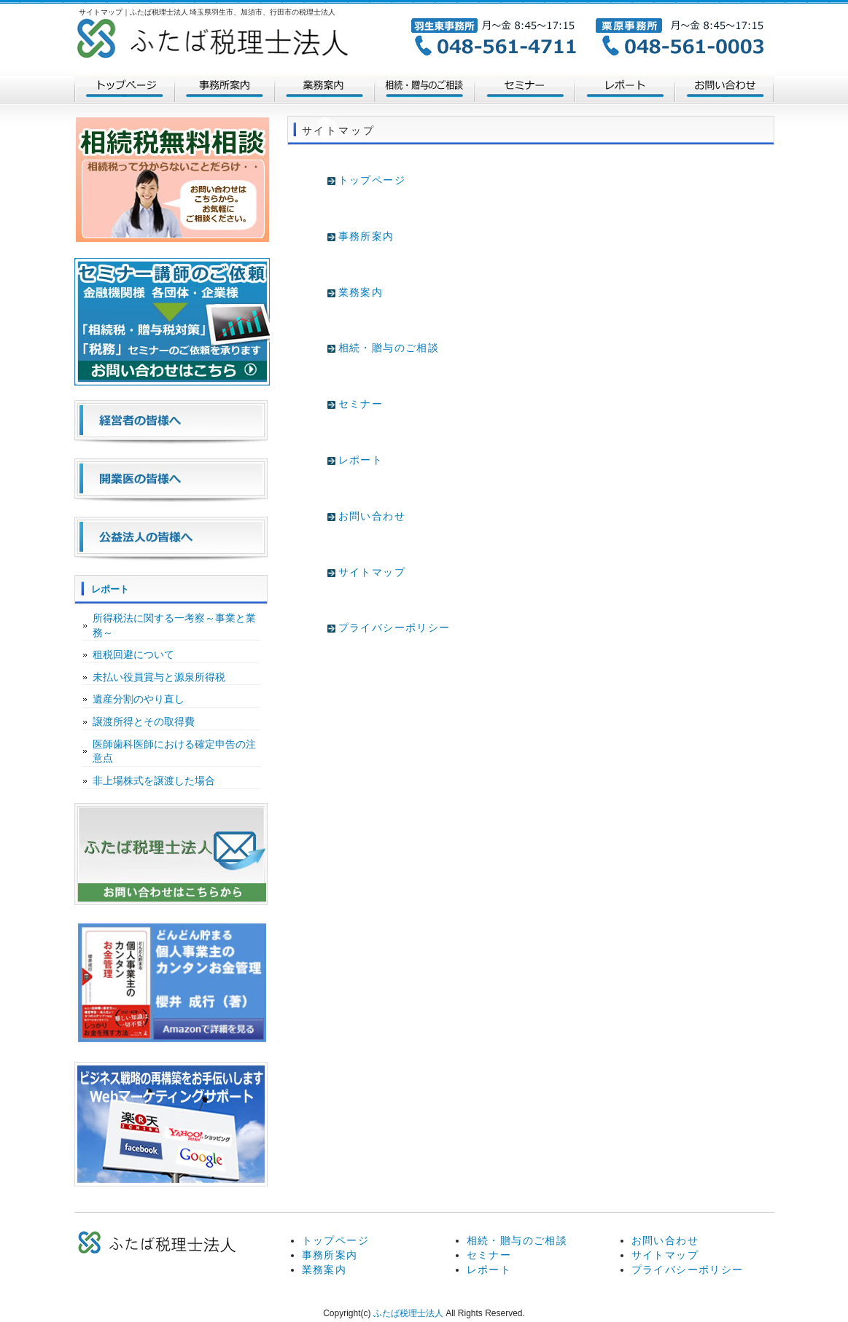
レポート (624, 87)
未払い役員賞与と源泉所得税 (159, 677)
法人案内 (224, 87)
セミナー (524, 87)
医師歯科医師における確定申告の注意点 (174, 751)
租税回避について (133, 654)
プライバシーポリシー (394, 627)
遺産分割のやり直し (138, 699)
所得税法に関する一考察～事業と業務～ (174, 625)
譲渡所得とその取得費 (144, 721)
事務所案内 (366, 236)
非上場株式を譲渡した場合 (154, 780)
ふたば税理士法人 (408, 1313)
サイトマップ (371, 572)
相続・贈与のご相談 (424, 87)
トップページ (124, 87)
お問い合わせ (724, 87)
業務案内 (324, 87)
